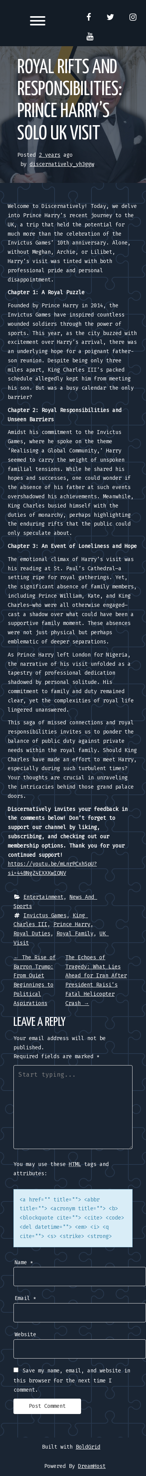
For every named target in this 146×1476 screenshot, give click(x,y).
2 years (49, 155)
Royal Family (74, 933)
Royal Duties (31, 933)
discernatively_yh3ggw (62, 164)
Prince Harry (71, 924)
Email (25, 1298)
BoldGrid (88, 1447)
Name (24, 1262)
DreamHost (92, 1466)
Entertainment (43, 897)
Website (25, 1334)
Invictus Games (44, 915)
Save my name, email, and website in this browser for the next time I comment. (71, 1380)
